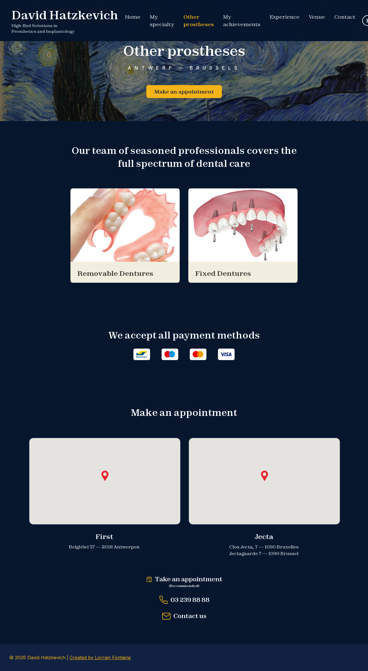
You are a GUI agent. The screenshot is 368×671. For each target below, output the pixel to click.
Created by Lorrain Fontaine (100, 657)
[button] (105, 476)
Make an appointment (184, 91)
